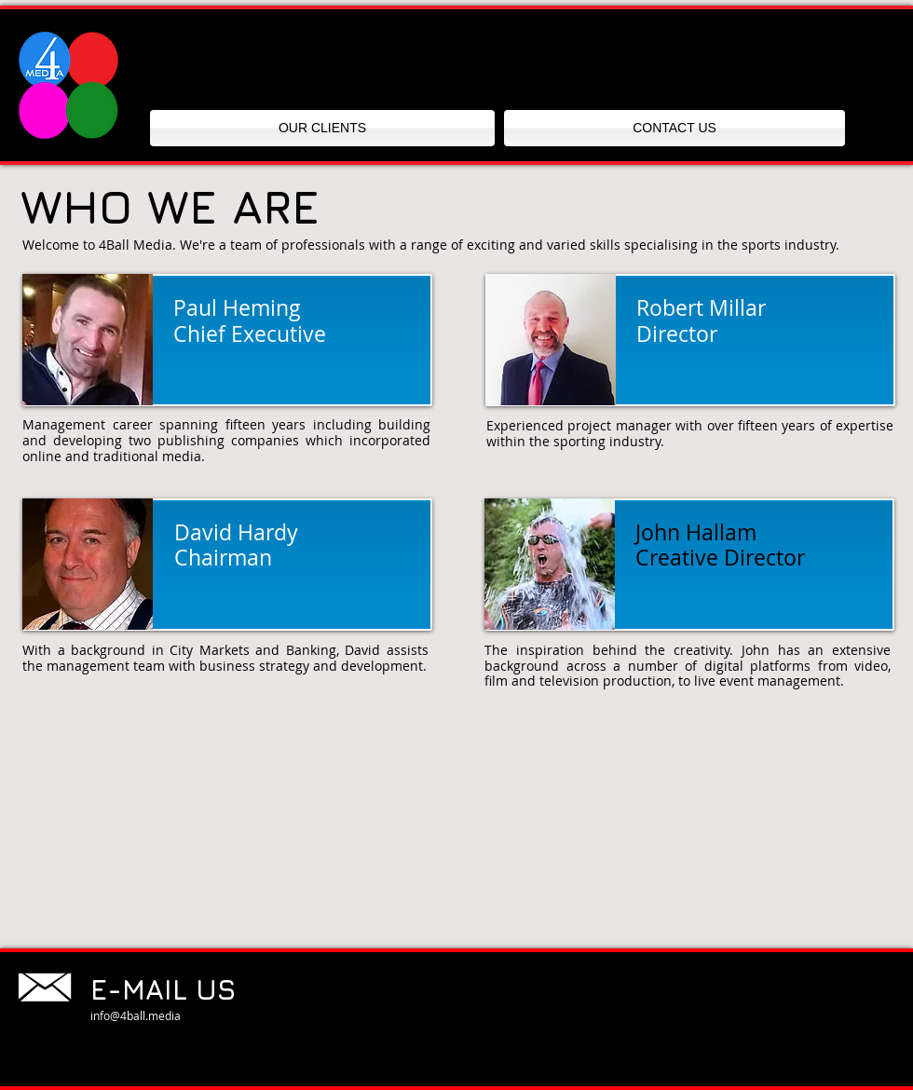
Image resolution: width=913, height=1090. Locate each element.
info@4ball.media (135, 1015)
